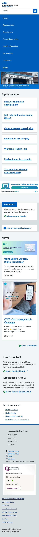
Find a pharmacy (11, 410)
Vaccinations (7, 53)
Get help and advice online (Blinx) (18, 116)
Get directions (13, 451)
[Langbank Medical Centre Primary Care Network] (11, 5)
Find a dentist (10, 413)
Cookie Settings (7, 522)
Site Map (5, 519)
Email (10, 456)
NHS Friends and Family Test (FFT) (13, 499)
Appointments (8, 25)
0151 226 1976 (25, 85)
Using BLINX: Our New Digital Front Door (16, 260)
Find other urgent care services (17, 420)
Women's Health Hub (15, 148)
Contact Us (7, 60)
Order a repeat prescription (18, 128)
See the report (12, 488)
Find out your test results (17, 159)
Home (5, 18)
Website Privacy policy (9, 512)
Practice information (11, 39)
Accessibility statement (9, 509)
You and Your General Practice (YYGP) (15, 171)
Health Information (10, 46)
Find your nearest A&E (14, 416)
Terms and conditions (9, 516)
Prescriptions (8, 32)
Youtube (11, 459)
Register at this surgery (16, 138)
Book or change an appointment (14, 103)
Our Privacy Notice (8, 502)
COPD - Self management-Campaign (18, 321)
